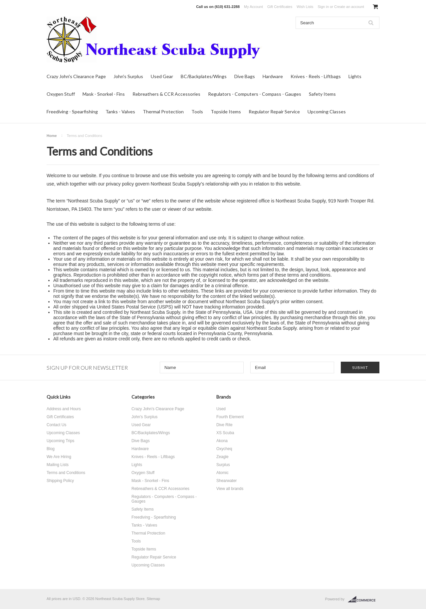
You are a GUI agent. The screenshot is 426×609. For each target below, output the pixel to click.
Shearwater (226, 480)
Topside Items (226, 111)
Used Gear (162, 76)
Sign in (323, 7)
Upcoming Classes (327, 111)
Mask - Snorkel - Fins (104, 94)
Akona (222, 440)
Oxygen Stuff (61, 94)
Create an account (349, 7)
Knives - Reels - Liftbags (316, 76)
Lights (354, 76)
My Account (253, 7)
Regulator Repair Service (274, 111)
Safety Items (322, 94)
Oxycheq (224, 448)
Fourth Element (230, 417)
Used (221, 409)
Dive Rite (224, 425)
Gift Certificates (279, 7)
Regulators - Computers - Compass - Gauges (254, 94)
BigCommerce (363, 599)
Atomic (222, 472)
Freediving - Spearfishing (72, 111)
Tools (197, 111)
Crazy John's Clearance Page (76, 76)
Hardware (273, 76)
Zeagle (222, 456)
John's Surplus (128, 76)
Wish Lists (305, 7)
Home (52, 136)
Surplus (223, 464)
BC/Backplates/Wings (204, 76)
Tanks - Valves (120, 111)
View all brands (229, 488)
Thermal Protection (163, 111)
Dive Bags (244, 76)
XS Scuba (225, 432)
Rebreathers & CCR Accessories (166, 94)
